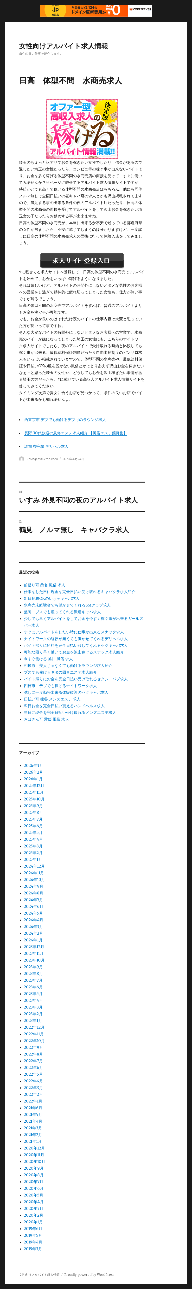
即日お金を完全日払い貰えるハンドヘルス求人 (64, 705)
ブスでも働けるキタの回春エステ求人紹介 (60, 672)
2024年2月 (33, 933)
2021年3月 (33, 1128)
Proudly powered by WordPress (89, 1275)
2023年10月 (34, 960)
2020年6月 (34, 1188)
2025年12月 (34, 785)
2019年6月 (33, 1228)
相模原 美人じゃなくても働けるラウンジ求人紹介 (68, 665)
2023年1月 (33, 1020)
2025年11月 (34, 792)
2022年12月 (34, 1027)
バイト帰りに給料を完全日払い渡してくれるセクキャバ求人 (76, 645)
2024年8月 (33, 893)
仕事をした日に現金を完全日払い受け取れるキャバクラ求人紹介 (79, 591)
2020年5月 (33, 1195)
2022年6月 (33, 1067)
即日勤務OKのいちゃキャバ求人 (52, 598)
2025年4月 (33, 839)
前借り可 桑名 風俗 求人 (44, 585)
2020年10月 (34, 1161)
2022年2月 (33, 1094)
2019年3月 (33, 1248)
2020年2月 (33, 1215)
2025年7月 (33, 819)
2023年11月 (34, 953)
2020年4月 (34, 1201)
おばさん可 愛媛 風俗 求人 (46, 719)
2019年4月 (33, 1242)
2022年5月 (33, 1074)
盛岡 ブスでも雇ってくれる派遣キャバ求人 (62, 611)
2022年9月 (33, 1047)
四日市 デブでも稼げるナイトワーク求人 (60, 685)
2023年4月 (33, 1000)
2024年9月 (33, 886)
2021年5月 (33, 1114)
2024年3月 (33, 926)
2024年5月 (33, 913)
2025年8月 (33, 812)
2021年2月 (33, 1134)
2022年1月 (33, 1101)
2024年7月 (33, 899)
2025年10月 (34, 799)
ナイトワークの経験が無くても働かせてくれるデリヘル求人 (76, 638)
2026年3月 (33, 765)
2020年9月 (34, 1168)
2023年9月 (33, 966)
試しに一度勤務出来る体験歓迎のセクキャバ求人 (66, 692)
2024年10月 (34, 879)
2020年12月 (34, 1148)
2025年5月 (33, 832)
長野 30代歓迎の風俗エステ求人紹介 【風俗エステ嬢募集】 (75, 433)
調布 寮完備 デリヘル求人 (46, 446)
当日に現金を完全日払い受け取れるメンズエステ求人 (70, 712)
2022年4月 (33, 1081)
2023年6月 (33, 987)
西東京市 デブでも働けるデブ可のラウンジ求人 (65, 419)
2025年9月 (33, 805)
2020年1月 (33, 1221)
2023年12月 (34, 946)
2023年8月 (33, 973)
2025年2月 (33, 852)
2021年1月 (33, 1141)
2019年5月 (33, 1235)
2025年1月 (33, 859)
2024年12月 (34, 866)
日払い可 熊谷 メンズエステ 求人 (52, 699)
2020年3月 (33, 1208)
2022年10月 (34, 1040)
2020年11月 (34, 1154)
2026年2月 (33, 772)
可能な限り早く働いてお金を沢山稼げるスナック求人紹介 (74, 652)
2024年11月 (34, 872)
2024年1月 (33, 940)
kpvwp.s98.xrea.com (42, 459)
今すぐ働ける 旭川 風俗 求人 (48, 658)
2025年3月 (33, 846)
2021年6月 (33, 1107)
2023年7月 (33, 980)
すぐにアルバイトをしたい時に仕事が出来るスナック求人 (74, 632)
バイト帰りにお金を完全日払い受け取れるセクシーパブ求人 (76, 679)
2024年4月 (33, 919)
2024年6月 (33, 906)
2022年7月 (33, 1060)
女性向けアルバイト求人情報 (63, 46)
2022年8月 (33, 1054)
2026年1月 (33, 778)
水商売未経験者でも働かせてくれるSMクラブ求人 (67, 605)
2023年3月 (33, 1007)
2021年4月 (33, 1121)
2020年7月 (33, 1181)
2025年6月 (33, 825)
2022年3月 (33, 1087)
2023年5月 (33, 993)
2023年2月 (33, 1013)
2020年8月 (34, 1174)
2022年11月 (34, 1034)
